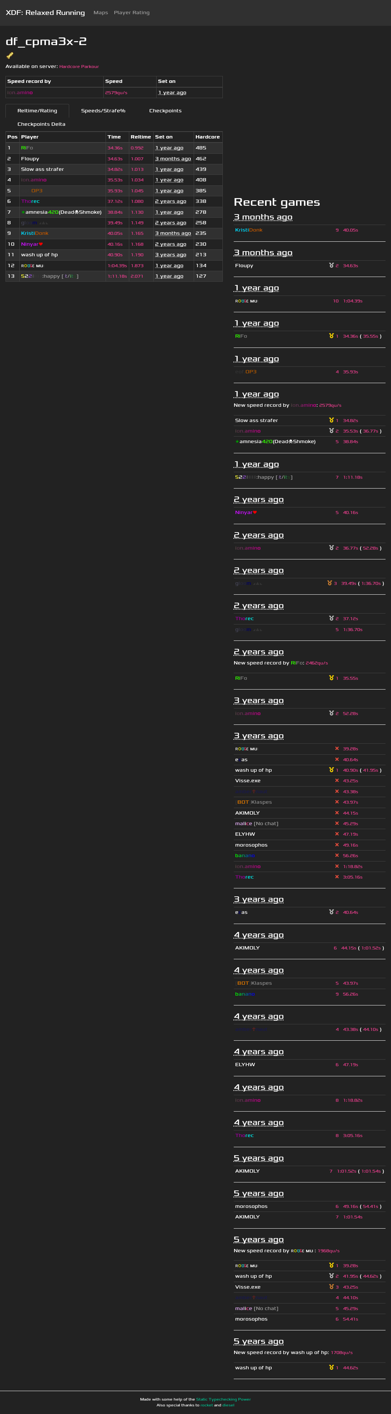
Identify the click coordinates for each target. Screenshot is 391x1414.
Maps (101, 12)
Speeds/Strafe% (103, 111)
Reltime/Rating (37, 111)
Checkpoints (165, 111)
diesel (228, 1405)
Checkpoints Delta (41, 124)
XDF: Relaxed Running (45, 13)
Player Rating (132, 12)
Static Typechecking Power (223, 1399)
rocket (207, 1405)
